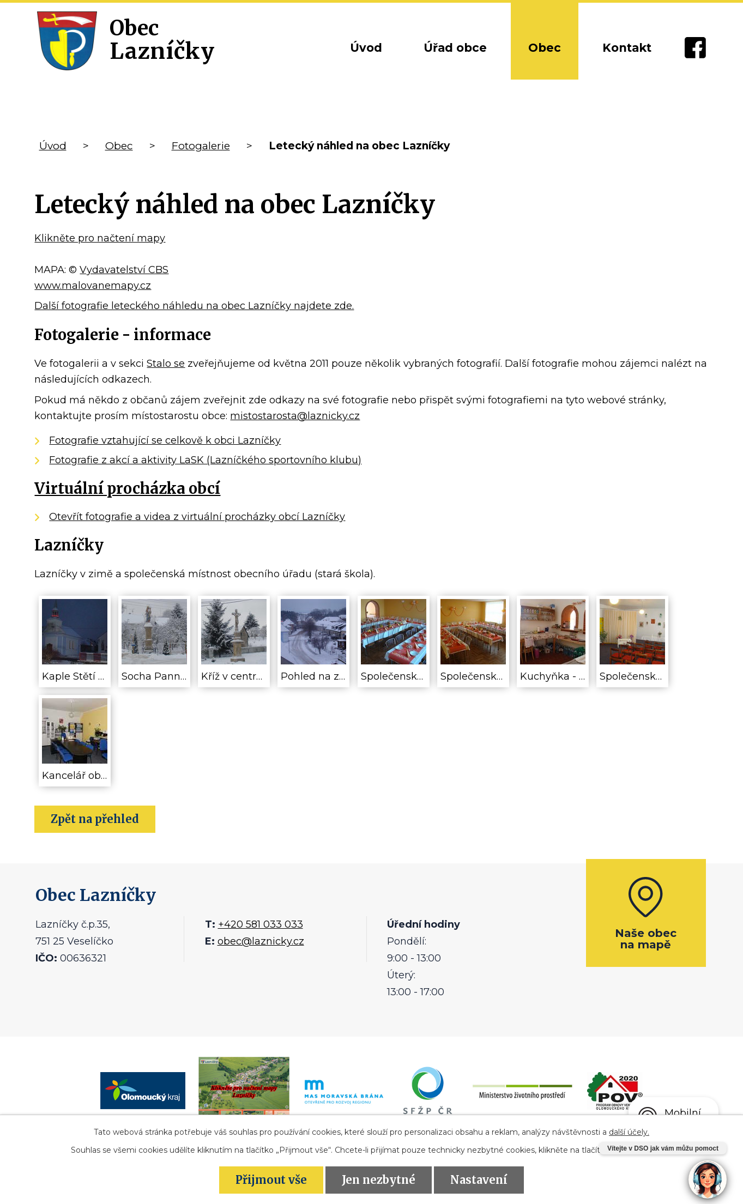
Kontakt (626, 48)
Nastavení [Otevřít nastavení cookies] (479, 1180)
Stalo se (166, 364)
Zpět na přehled (95, 819)
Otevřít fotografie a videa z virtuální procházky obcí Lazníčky (197, 517)
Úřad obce (455, 48)
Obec (544, 48)
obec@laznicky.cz (261, 941)
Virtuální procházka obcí (127, 488)
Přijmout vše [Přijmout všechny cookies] (271, 1180)
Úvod (366, 48)
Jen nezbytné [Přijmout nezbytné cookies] (378, 1180)
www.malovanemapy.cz (92, 286)
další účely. (629, 1132)
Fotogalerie (201, 146)
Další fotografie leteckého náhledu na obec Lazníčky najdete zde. (194, 306)
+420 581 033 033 (260, 924)
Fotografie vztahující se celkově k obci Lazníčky (165, 440)
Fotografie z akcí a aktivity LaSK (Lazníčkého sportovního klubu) (205, 460)
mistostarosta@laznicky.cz (295, 416)
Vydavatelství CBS (124, 270)
